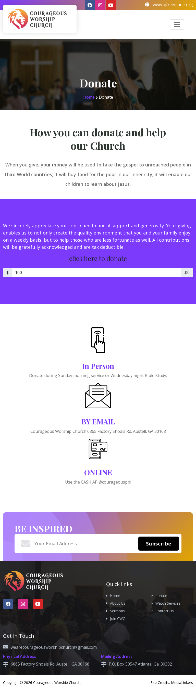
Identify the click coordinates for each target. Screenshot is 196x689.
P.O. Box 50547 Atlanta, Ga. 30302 (140, 664)
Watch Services (167, 603)
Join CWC (117, 618)
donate (161, 595)
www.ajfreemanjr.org (173, 4)
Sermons (117, 610)
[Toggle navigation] (177, 24)
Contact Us (164, 610)
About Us (117, 603)
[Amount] (96, 272)
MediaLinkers (182, 682)
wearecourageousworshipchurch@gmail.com (54, 647)
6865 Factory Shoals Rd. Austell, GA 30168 (50, 664)
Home (89, 97)
